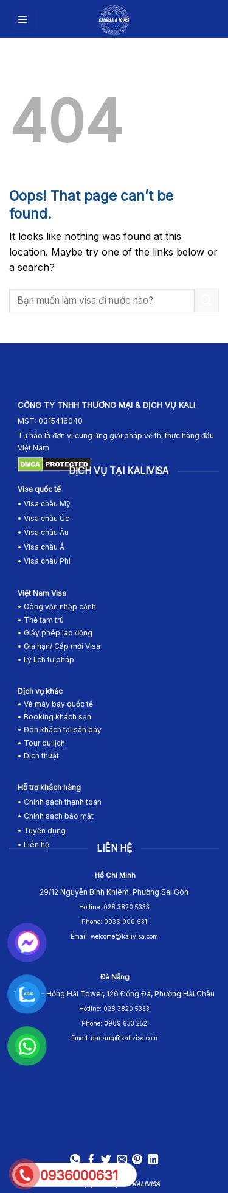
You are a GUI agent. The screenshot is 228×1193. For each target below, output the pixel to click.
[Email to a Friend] (122, 1160)
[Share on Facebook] (91, 1160)
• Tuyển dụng (42, 830)
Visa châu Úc (46, 518)
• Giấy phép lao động (55, 632)
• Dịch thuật (38, 755)
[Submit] (207, 300)
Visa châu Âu (46, 532)
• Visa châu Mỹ (44, 503)
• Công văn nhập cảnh (57, 606)
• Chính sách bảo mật (56, 815)
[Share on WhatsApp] (75, 1160)
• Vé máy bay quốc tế (56, 703)
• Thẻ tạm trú (41, 619)
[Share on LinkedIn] (153, 1160)
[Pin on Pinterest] (137, 1160)
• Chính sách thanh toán (60, 801)
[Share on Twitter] (106, 1160)
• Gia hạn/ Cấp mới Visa (59, 646)
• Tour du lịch (41, 742)
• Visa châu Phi (45, 560)
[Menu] (22, 19)
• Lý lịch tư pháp (46, 659)
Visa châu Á (43, 546)
